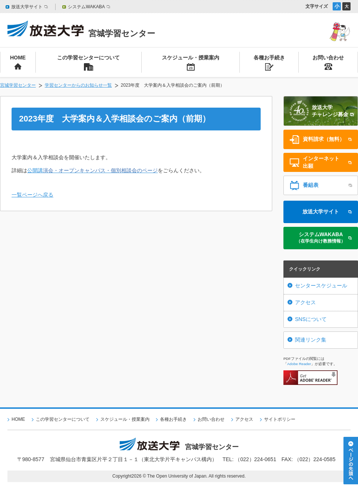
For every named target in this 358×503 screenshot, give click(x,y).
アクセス (305, 302)
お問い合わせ (211, 419)
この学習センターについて (63, 419)
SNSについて (311, 319)
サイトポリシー (279, 419)
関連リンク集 (310, 340)
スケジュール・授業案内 (125, 419)
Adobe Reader (299, 364)
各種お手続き (173, 419)
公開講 (92, 170)
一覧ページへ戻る (32, 195)
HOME (18, 419)
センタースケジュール (321, 285)
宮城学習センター (18, 85)
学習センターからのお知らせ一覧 (78, 85)
